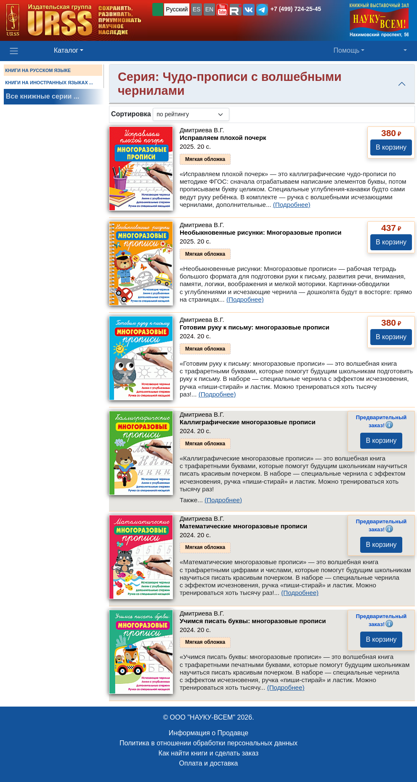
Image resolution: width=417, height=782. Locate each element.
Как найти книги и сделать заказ (209, 753)
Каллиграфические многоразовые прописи (248, 422)
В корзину (391, 147)
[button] (222, 10)
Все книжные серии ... (42, 96)
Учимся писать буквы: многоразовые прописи (253, 620)
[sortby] (191, 114)
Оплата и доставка (208, 763)
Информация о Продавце (208, 732)
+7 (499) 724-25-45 (296, 8)
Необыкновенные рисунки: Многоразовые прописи (261, 232)
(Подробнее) (292, 204)
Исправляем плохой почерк (223, 137)
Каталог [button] (66, 50)
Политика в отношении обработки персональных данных (208, 743)
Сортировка (131, 114)
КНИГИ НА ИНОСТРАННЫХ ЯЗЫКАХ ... (49, 82)
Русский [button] (177, 9)
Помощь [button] (347, 50)
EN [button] (209, 9)
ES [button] (197, 9)
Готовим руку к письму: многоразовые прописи (254, 327)
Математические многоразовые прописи (243, 526)
